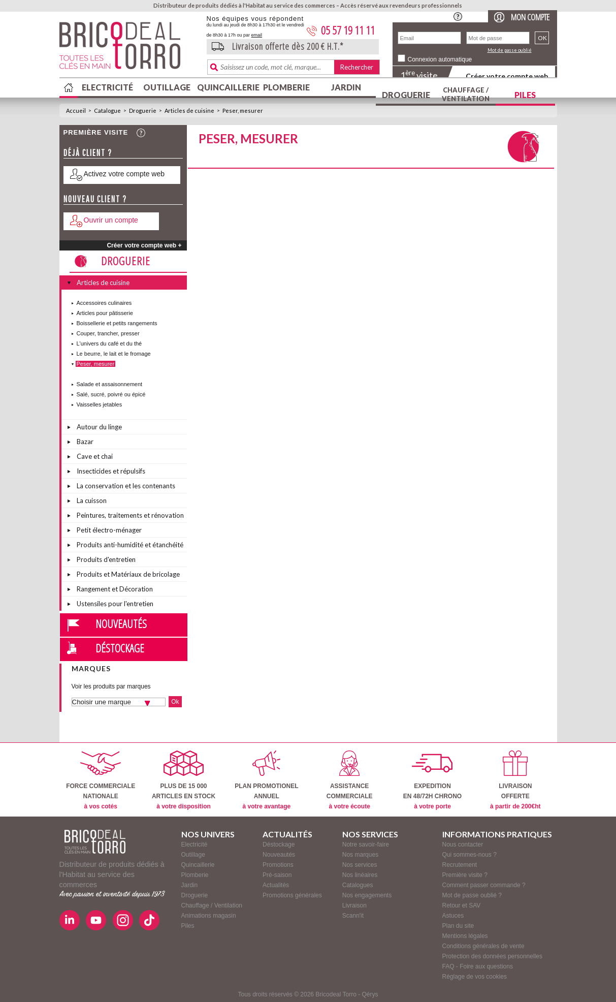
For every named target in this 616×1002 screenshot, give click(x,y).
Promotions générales (292, 895)
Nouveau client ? (95, 199)
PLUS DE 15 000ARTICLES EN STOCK (183, 780)
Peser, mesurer (242, 110)
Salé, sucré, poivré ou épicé (111, 394)
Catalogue (107, 110)
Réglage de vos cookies (474, 976)
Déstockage (119, 647)
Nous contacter (462, 844)
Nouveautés (121, 623)
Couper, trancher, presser (108, 333)
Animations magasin (208, 915)
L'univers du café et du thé (109, 343)
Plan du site (458, 925)
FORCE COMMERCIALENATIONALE (100, 780)
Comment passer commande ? (484, 885)
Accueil (76, 110)
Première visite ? (465, 875)
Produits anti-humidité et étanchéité (130, 545)
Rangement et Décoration (115, 589)
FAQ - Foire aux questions (477, 966)
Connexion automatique (440, 59)
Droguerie (406, 95)
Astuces (453, 915)
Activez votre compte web (124, 174)
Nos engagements (367, 895)
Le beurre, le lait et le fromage (114, 354)
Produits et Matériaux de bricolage (128, 574)
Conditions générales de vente (483, 946)
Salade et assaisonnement (110, 384)
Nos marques (360, 854)
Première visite (95, 132)
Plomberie (286, 87)
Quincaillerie (227, 87)
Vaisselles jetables (99, 404)
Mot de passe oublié (510, 50)
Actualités (276, 885)
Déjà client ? (87, 153)
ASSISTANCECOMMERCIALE (350, 780)
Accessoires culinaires (104, 303)
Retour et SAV (461, 905)
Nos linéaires (359, 875)
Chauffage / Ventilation (466, 94)
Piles (525, 95)
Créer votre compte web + (144, 245)
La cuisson (92, 500)
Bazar (85, 441)
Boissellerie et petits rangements (117, 323)
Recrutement (459, 864)
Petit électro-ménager (109, 530)
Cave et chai (95, 456)
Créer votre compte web (507, 76)
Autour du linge (99, 427)
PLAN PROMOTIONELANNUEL (266, 780)
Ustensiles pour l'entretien (115, 604)
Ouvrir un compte (111, 220)
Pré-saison (277, 875)
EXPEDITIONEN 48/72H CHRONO (432, 780)
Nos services (359, 864)
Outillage (166, 87)
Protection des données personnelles (492, 956)
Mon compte (530, 17)
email (257, 35)
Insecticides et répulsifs (111, 471)
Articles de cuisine (189, 110)
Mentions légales (465, 936)
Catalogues (357, 885)
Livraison (354, 905)
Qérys (370, 994)
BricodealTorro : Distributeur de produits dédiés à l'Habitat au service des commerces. (129, 49)
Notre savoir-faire (365, 844)
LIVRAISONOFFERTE (515, 780)
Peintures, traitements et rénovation (130, 515)
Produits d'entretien (106, 559)
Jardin (346, 87)
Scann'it (353, 915)
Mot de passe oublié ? (472, 895)
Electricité (107, 87)
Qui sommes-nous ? (469, 854)
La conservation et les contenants (126, 486)
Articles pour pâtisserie (105, 313)
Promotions (278, 864)
